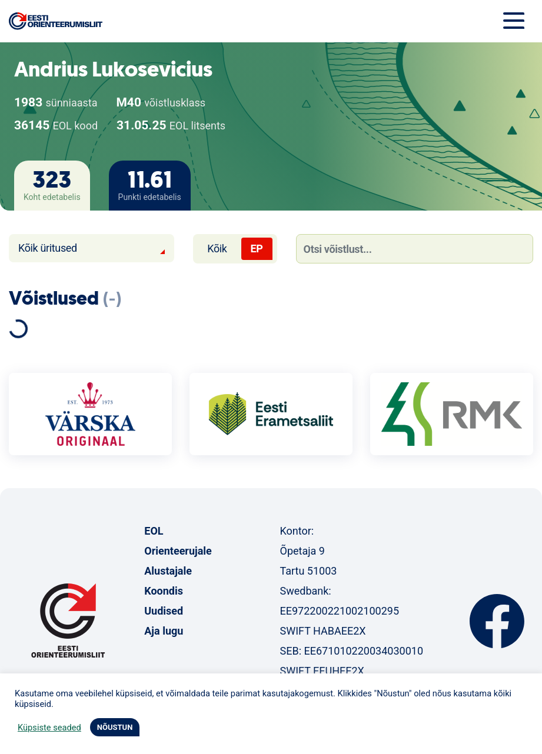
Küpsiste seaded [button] (49, 727)
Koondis (163, 591)
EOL (153, 531)
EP (257, 248)
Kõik (217, 248)
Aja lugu (163, 631)
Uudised (163, 611)
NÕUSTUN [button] (115, 727)
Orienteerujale (178, 551)
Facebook (497, 621)
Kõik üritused (47, 248)
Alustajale (168, 571)
